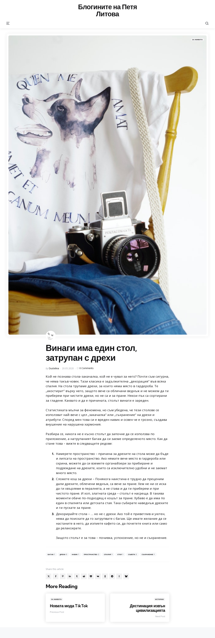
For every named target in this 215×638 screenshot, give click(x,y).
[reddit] (84, 576)
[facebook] (55, 576)
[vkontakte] (98, 576)
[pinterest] (63, 576)
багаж (51, 554)
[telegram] (112, 576)
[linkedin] (70, 576)
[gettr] (119, 576)
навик (75, 554)
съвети (132, 554)
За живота (197, 39)
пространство (91, 554)
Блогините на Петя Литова (107, 10)
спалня (108, 554)
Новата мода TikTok (69, 605)
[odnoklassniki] (105, 576)
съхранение (148, 554)
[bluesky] (126, 576)
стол (120, 554)
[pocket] (91, 576)
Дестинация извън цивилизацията (147, 608)
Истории (159, 599)
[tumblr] (77, 576)
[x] (48, 576)
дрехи (63, 554)
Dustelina (54, 368)
